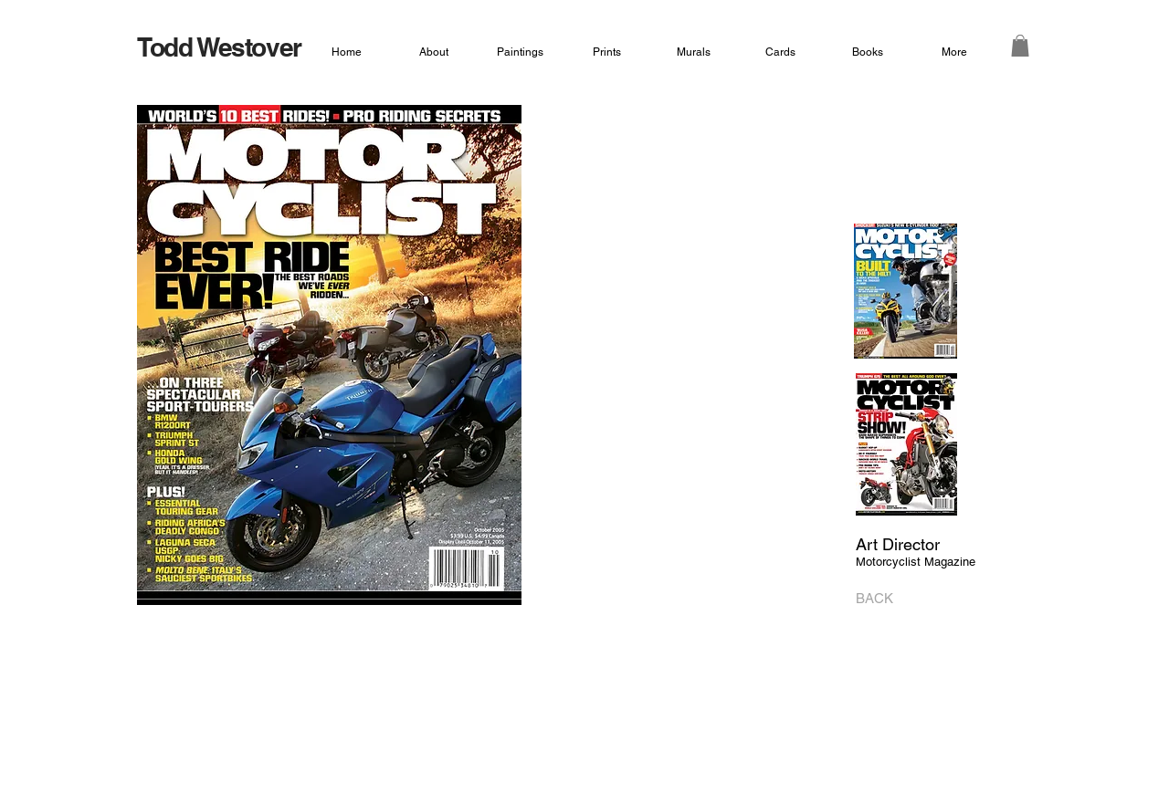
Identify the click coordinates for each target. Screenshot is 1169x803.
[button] (1020, 46)
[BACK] (880, 599)
